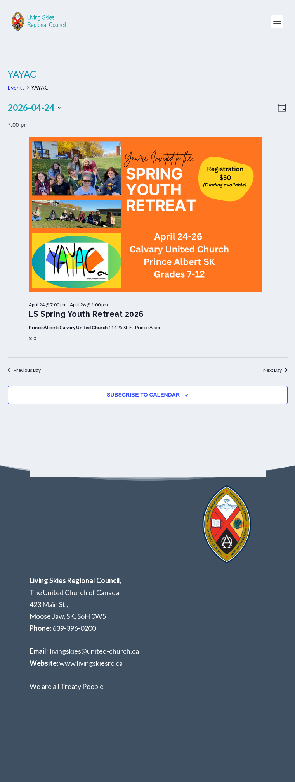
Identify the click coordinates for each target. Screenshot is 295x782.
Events (16, 87)
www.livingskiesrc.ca (91, 663)
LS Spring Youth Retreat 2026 (86, 314)
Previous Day (24, 370)
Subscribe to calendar (143, 395)
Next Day (275, 370)
